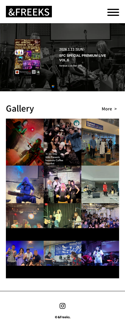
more (107, 109)
